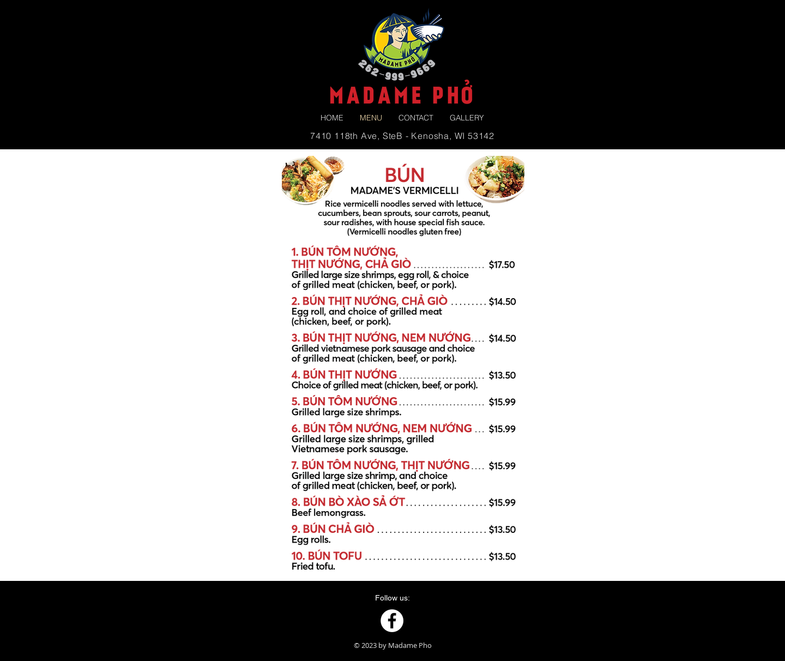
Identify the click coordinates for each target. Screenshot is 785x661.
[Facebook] (392, 620)
